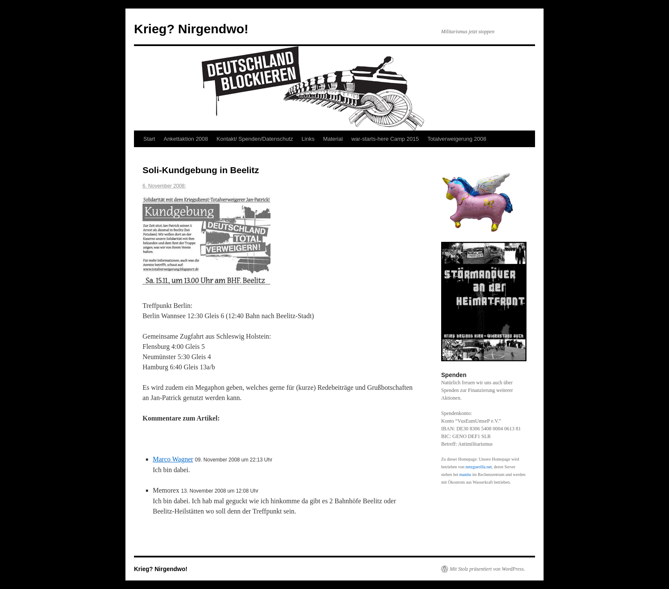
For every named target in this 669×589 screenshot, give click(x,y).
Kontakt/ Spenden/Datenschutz (255, 139)
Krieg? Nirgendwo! (191, 29)
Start (149, 139)
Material (333, 139)
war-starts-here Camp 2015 (385, 139)
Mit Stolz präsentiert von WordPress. (487, 569)
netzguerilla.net (478, 466)
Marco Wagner (173, 459)
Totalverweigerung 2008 (457, 139)
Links (308, 139)
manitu (465, 474)
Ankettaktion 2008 (185, 139)
